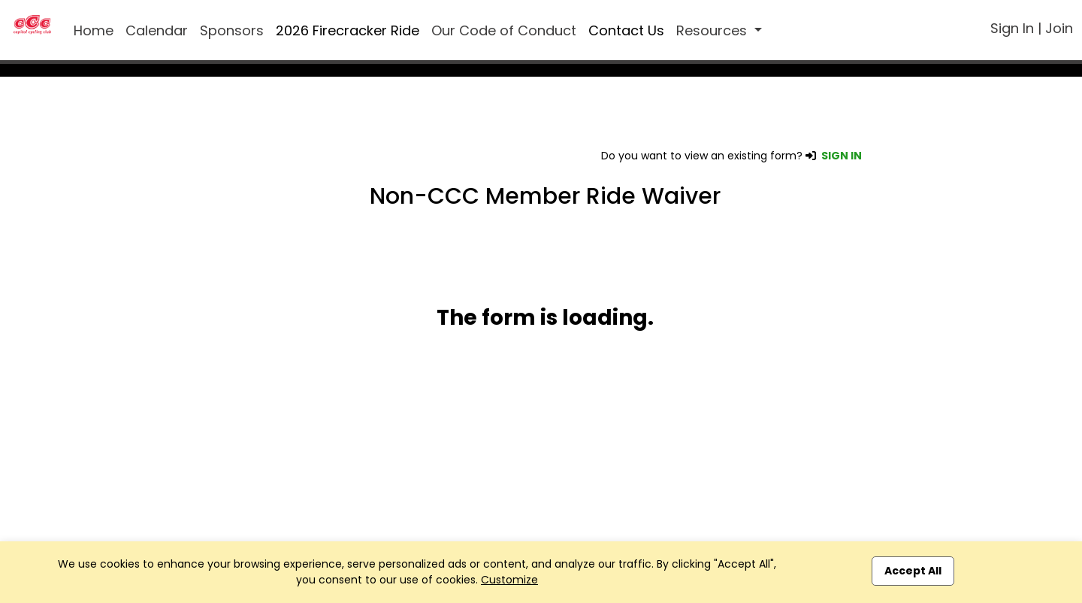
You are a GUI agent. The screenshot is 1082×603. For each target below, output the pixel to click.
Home (93, 30)
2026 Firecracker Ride (347, 30)
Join (1059, 28)
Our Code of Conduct (503, 30)
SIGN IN (841, 155)
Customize (509, 579)
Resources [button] (713, 30)
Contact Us (626, 30)
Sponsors (232, 30)
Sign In (1012, 28)
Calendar (156, 30)
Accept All (912, 570)
